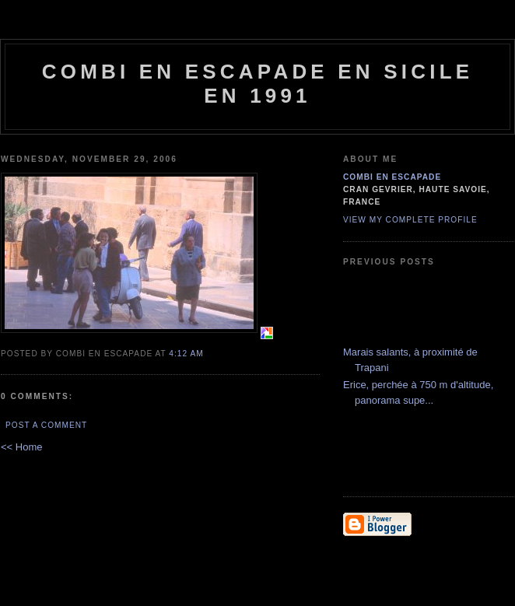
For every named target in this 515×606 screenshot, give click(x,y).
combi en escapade (392, 177)
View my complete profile (410, 219)
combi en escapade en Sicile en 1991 (258, 83)
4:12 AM (186, 353)
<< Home (21, 447)
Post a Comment (46, 425)
